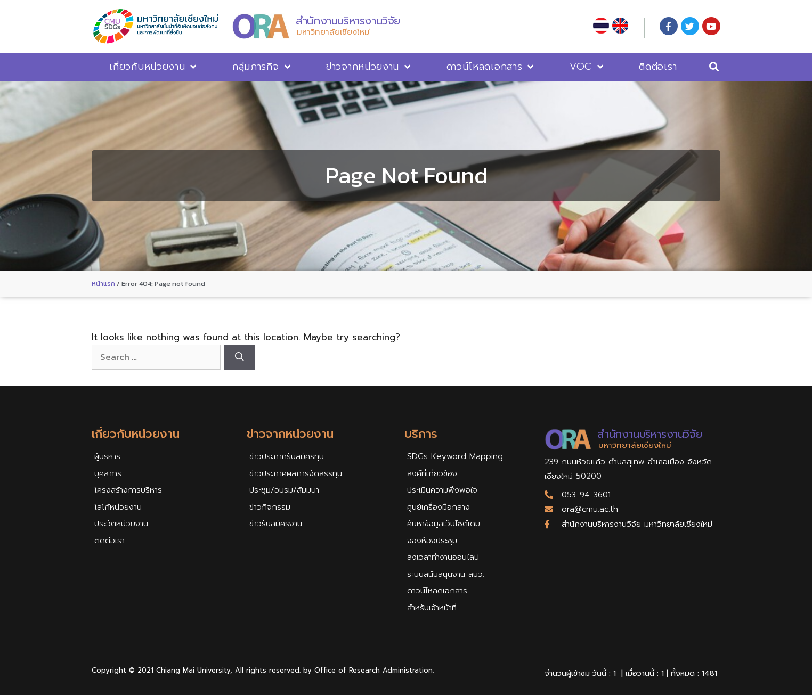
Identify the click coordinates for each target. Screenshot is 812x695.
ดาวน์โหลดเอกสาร (490, 66)
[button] (714, 67)
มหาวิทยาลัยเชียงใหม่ (333, 32)
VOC (587, 66)
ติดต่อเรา (658, 66)
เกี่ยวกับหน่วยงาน (153, 66)
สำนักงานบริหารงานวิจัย (348, 21)
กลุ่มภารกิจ (261, 66)
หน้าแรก (103, 284)
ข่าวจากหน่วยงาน (368, 66)
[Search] (239, 357)
